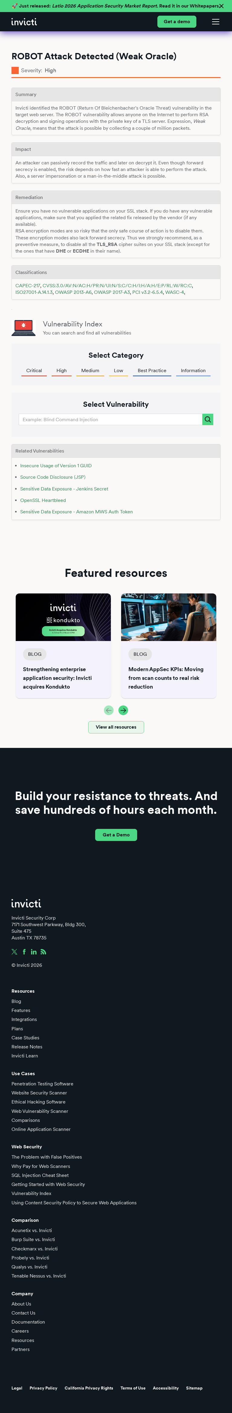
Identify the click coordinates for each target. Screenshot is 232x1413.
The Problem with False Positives (46, 1157)
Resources (22, 1340)
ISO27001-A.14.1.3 (34, 292)
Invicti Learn (24, 1056)
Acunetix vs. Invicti (31, 1230)
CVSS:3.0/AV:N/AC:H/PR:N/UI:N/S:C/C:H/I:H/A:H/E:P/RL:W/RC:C (117, 285)
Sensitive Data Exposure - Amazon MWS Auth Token (76, 512)
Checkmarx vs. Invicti (34, 1249)
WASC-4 (174, 292)
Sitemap (194, 1388)
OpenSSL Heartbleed (43, 500)
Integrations (24, 1019)
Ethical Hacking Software (38, 1102)
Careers (20, 1331)
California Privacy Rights (89, 1388)
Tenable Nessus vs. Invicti (38, 1276)
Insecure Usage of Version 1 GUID (56, 465)
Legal (16, 1388)
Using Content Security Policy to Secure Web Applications (74, 1203)
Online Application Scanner (41, 1129)
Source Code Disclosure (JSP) (52, 477)
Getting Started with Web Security (48, 1184)
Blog (16, 1001)
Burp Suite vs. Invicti (33, 1239)
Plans (17, 1029)
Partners (20, 1349)
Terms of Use (133, 1388)
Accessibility (166, 1388)
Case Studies (25, 1038)
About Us (21, 1304)
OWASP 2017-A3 (112, 292)
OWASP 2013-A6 (73, 292)
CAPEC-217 (27, 285)
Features (20, 1010)
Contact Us (23, 1313)
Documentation (28, 1322)
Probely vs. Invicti (30, 1258)
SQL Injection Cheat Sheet (40, 1175)
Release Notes (26, 1047)
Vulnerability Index (31, 1193)
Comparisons (25, 1120)
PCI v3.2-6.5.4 (147, 292)
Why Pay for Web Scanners (40, 1166)
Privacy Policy (43, 1388)
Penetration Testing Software (42, 1084)
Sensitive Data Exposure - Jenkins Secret (64, 489)
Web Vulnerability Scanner (39, 1111)
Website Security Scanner (39, 1093)
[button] (214, 21)
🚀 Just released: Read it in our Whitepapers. (116, 6)
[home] (24, 21)
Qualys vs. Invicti (29, 1267)
